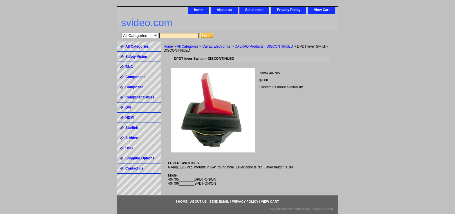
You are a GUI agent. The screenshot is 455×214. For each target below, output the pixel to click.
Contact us (134, 168)
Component (135, 77)
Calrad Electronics (216, 46)
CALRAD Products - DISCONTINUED (263, 46)
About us (224, 10)
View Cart (322, 10)
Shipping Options (139, 158)
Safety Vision (136, 57)
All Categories (187, 46)
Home (168, 46)
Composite (134, 87)
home (198, 10)
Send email (254, 10)
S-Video (131, 138)
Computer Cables (139, 97)
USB (129, 148)
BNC (129, 67)
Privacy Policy (288, 10)
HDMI (129, 118)
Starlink (131, 128)
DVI (128, 107)
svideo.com (146, 22)
